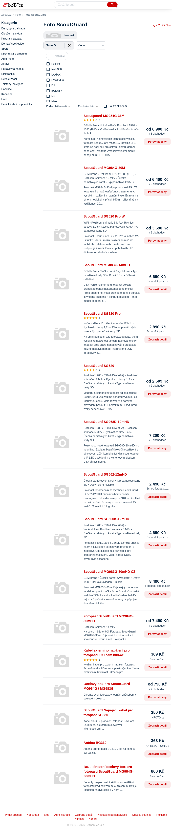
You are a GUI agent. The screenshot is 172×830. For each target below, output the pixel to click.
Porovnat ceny (157, 141)
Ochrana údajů (84, 814)
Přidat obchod (13, 814)
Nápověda (33, 814)
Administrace (62, 814)
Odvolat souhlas (141, 814)
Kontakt (79, 818)
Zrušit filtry (162, 26)
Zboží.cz (6, 14)
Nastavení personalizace (112, 814)
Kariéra (93, 818)
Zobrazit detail (157, 289)
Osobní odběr (86, 106)
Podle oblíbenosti (56, 106)
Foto (18, 14)
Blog (46, 814)
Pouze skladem (118, 106)
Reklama (161, 814)
